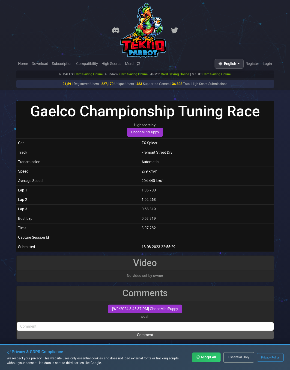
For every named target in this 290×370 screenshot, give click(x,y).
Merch (132, 64)
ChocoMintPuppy (145, 132)
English (227, 64)
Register (252, 64)
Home (23, 64)
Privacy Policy (270, 357)
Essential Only (238, 357)
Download (40, 64)
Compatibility (87, 64)
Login (267, 65)
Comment (145, 335)
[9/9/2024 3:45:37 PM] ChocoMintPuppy (145, 309)
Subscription (62, 64)
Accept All (206, 357)
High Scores (111, 64)
